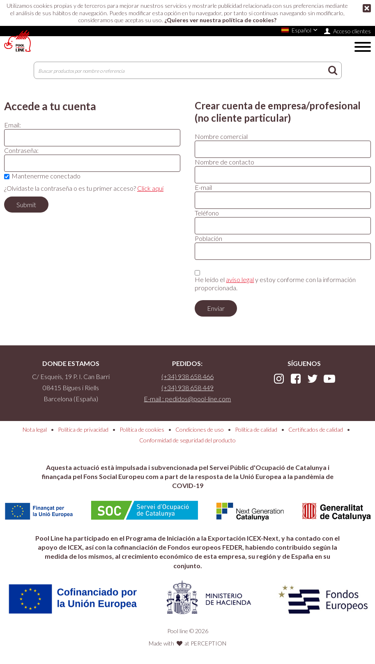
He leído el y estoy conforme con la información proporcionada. (275, 283)
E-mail (203, 187)
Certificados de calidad (315, 429)
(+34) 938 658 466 (187, 376)
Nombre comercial (221, 136)
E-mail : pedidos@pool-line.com (187, 399)
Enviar (216, 308)
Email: (12, 125)
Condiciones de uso (199, 429)
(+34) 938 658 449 (187, 387)
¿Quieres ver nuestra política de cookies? (220, 19)
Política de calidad (256, 429)
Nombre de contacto (224, 162)
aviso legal (240, 279)
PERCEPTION (208, 643)
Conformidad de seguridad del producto (187, 440)
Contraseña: (21, 150)
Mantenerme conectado (46, 176)
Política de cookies (142, 429)
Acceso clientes (352, 31)
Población (208, 238)
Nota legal (35, 429)
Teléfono (207, 213)
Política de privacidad (83, 429)
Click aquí (150, 188)
